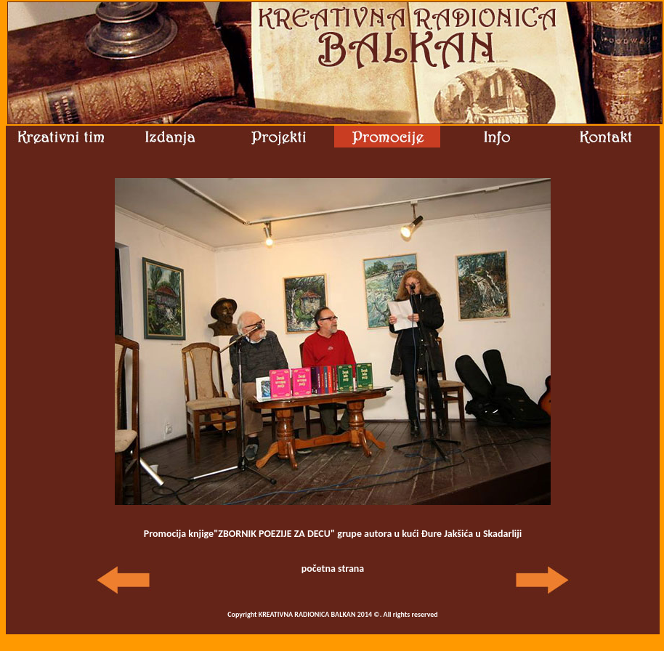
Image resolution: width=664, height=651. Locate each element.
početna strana (333, 568)
